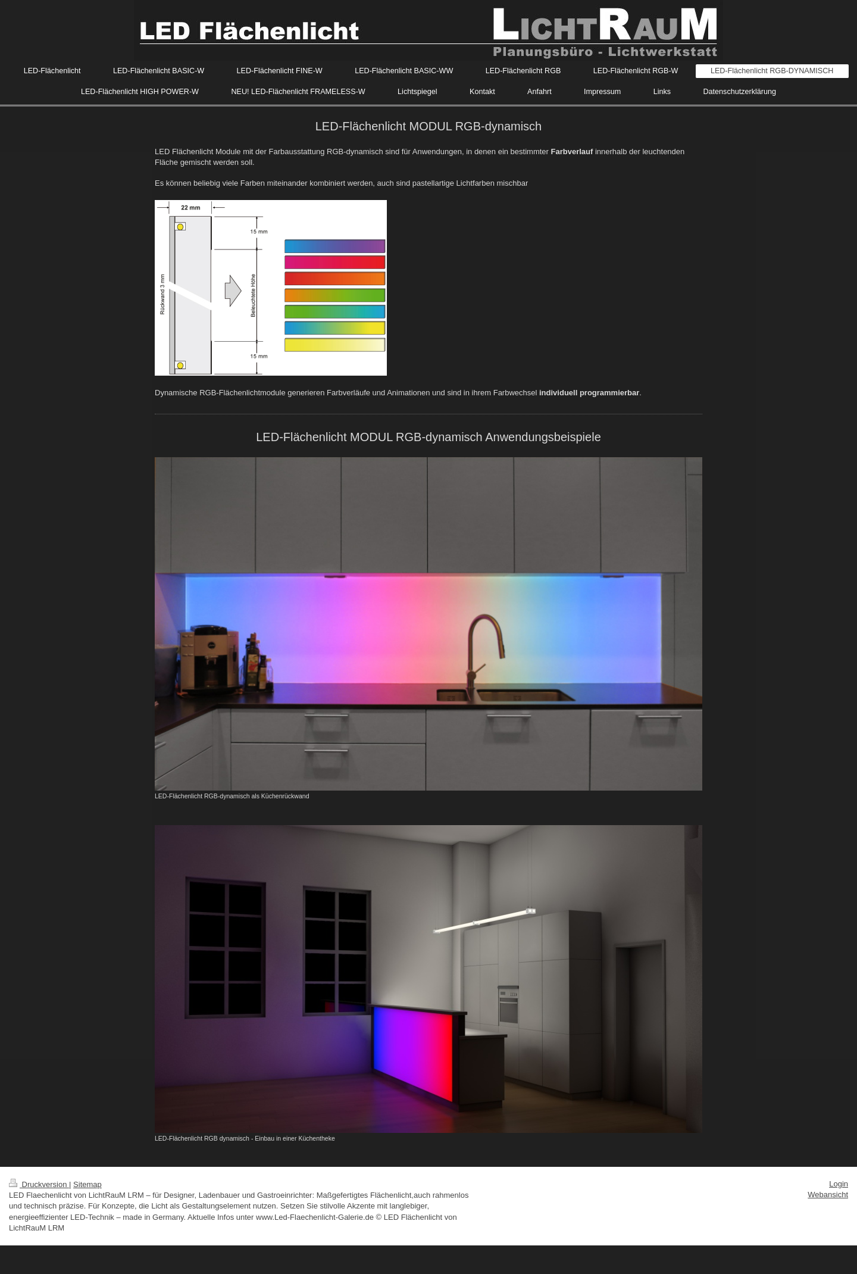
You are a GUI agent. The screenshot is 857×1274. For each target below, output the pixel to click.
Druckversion (39, 1184)
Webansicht (828, 1194)
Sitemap (87, 1184)
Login (838, 1183)
